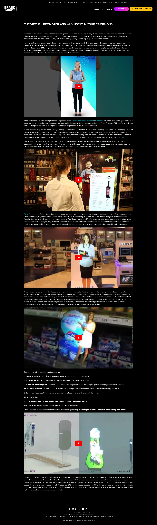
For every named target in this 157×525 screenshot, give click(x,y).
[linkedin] (77, 509)
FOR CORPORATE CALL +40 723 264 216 (80, 2)
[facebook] (70, 509)
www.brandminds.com (86, 514)
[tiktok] (86, 509)
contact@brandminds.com (72, 514)
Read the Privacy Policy (69, 520)
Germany (89, 121)
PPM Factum (29, 214)
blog (122, 137)
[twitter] (73, 509)
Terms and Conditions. (88, 520)
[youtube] (83, 509)
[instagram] (80, 509)
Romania (100, 121)
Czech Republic (78, 121)
